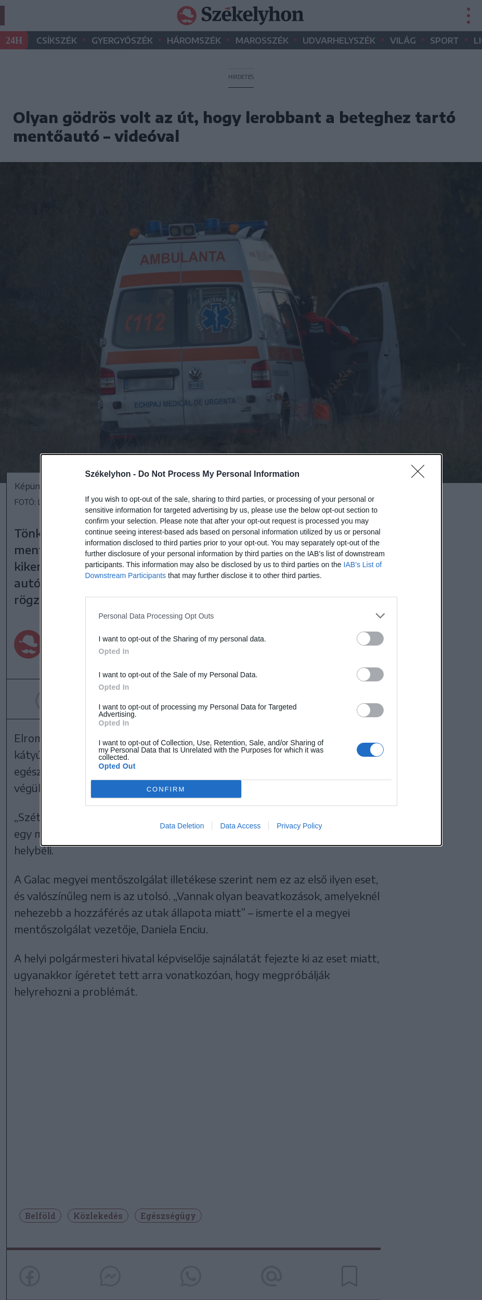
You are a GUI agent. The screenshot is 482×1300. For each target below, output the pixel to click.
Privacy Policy (299, 826)
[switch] (370, 639)
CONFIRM (166, 789)
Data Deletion (182, 826)
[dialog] (241, 650)
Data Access (240, 826)
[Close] (421, 475)
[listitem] (241, 615)
